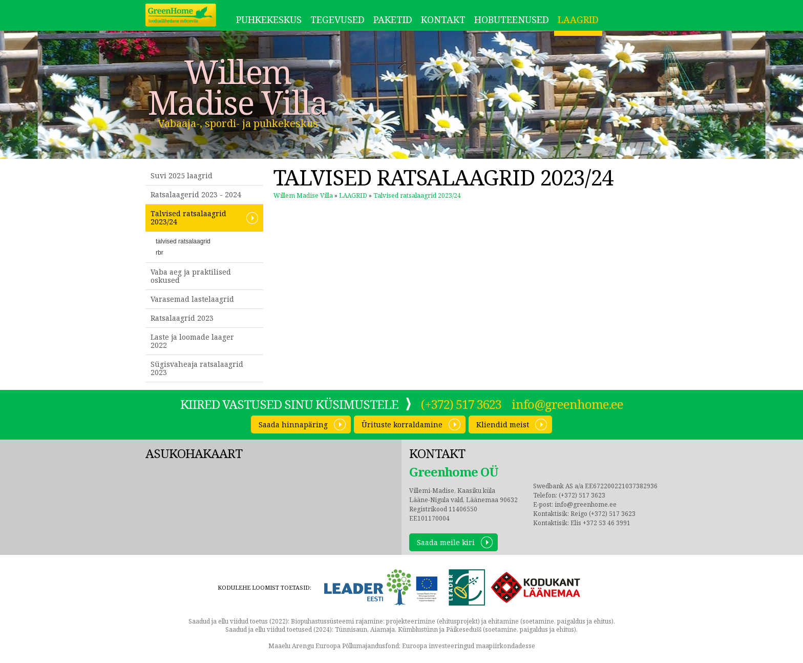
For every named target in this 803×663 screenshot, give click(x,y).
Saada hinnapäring (293, 424)
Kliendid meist (502, 424)
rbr (159, 252)
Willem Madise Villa (237, 87)
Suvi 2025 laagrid (182, 175)
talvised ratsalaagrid (183, 241)
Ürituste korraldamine (402, 424)
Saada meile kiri (446, 542)
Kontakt (443, 19)
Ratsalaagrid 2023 (182, 318)
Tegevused (337, 19)
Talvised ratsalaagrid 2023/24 (188, 217)
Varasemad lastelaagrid (192, 299)
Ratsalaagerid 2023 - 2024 (196, 194)
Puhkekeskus (269, 19)
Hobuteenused (511, 19)
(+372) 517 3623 (461, 404)
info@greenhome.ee (567, 404)
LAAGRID (578, 19)
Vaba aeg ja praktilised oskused (191, 276)
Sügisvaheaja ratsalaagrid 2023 (197, 368)
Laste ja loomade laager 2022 (192, 341)
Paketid (392, 19)
